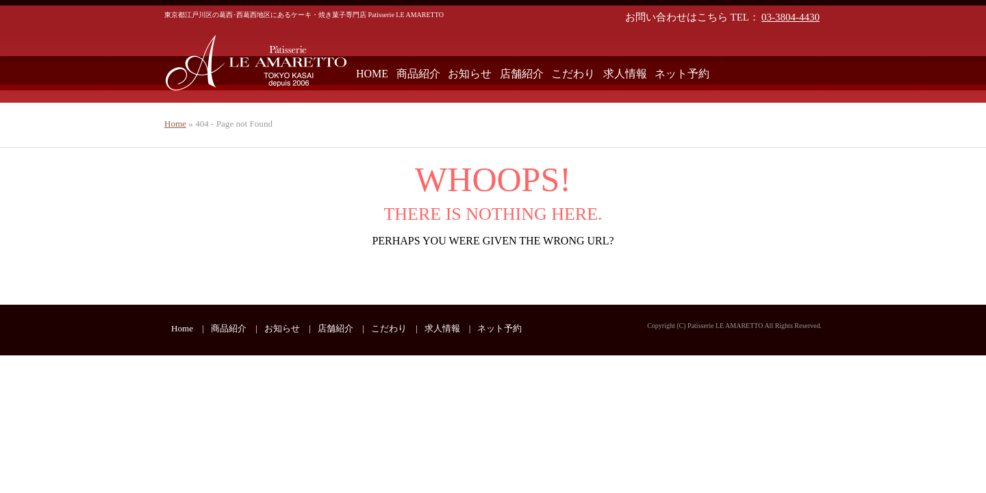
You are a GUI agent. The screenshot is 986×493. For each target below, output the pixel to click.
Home (175, 123)
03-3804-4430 (790, 17)
